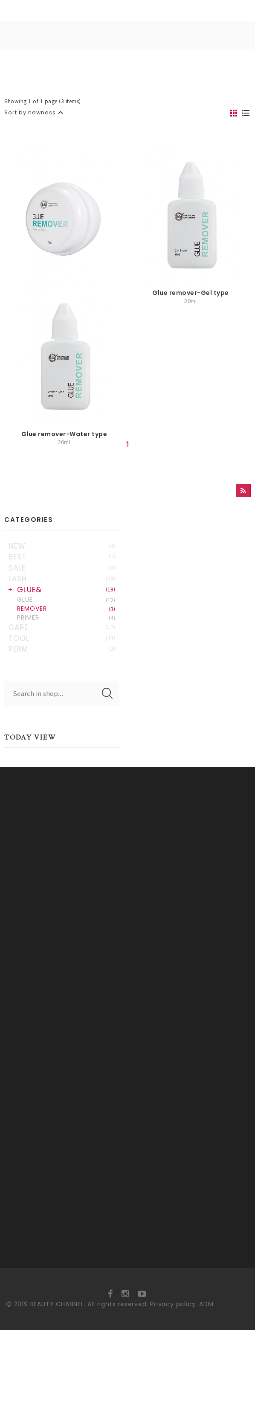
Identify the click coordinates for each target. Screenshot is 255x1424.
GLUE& (66, 658)
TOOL (62, 707)
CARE (62, 696)
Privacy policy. (173, 1398)
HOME (63, 35)
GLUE (66, 668)
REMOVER (66, 677)
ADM (206, 1398)
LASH (62, 647)
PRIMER (66, 686)
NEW (62, 614)
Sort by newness (30, 112)
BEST (62, 625)
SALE (62, 636)
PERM (62, 718)
